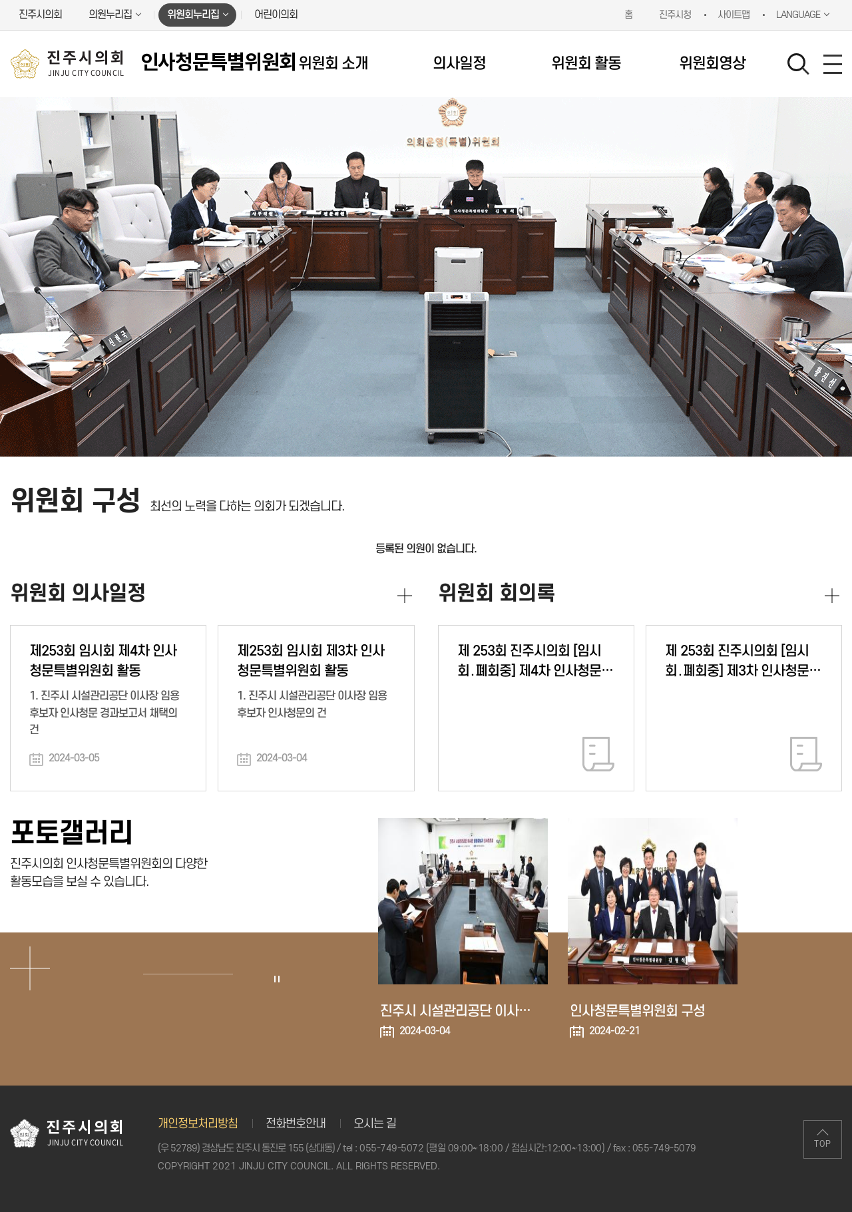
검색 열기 (798, 64)
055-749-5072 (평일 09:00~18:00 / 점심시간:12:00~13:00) (481, 1148)
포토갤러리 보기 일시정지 (276, 979)
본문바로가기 (0, 0)
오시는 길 (374, 1123)
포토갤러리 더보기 (30, 968)
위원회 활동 (586, 64)
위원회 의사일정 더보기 (405, 596)
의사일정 (459, 64)
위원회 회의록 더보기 (832, 596)
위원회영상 (712, 64)
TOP (822, 1144)
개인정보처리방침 (198, 1123)
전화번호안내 (295, 1123)
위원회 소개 (333, 64)
